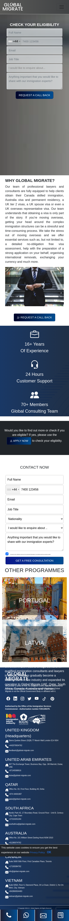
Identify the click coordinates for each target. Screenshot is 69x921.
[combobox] (14, 41)
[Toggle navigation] (61, 7)
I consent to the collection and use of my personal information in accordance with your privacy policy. (30, 554)
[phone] (8, 915)
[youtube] (36, 698)
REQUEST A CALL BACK (34, 317)
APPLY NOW (19, 440)
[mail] (43, 915)
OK (49, 852)
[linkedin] (15, 698)
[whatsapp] (26, 915)
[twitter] (29, 698)
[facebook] (8, 698)
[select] (34, 68)
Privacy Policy (37, 852)
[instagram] (22, 698)
